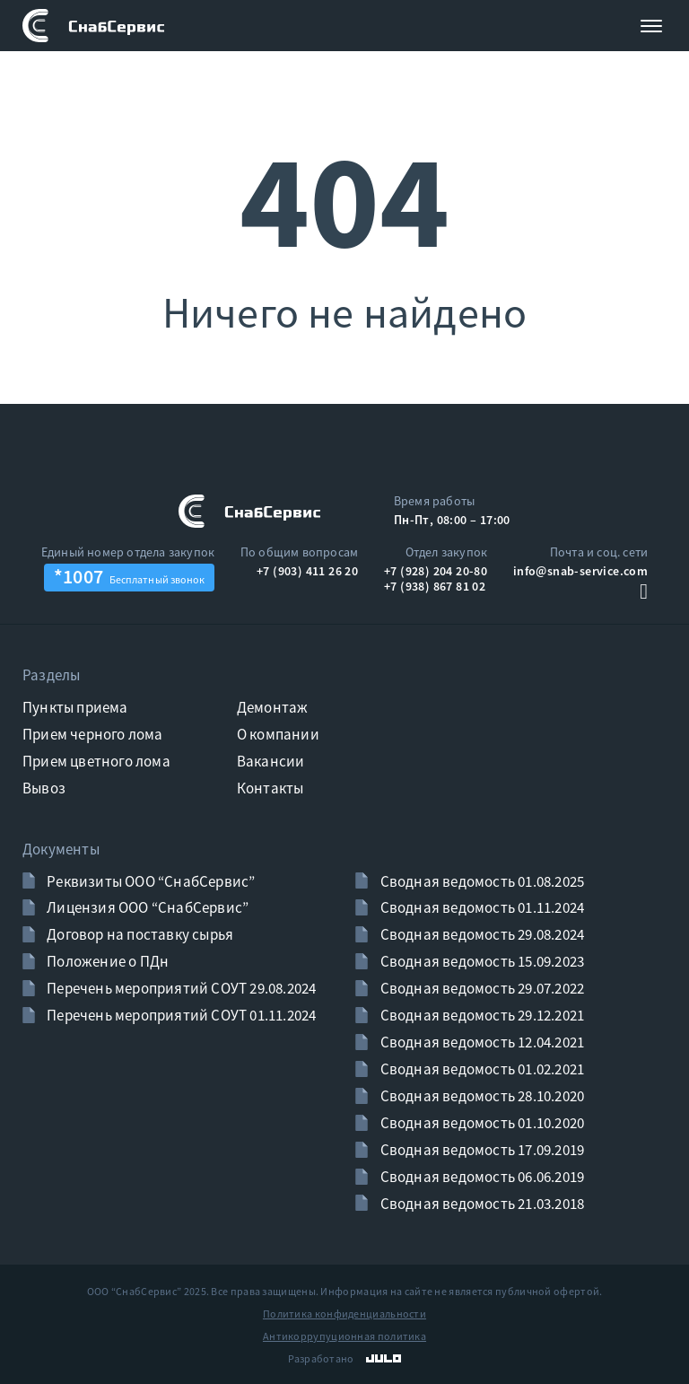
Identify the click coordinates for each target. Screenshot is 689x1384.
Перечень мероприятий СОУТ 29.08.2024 (180, 988)
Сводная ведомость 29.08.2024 (480, 934)
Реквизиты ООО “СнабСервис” (149, 881)
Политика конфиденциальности (344, 1313)
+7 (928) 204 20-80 (435, 571)
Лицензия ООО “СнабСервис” (146, 907)
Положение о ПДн (106, 961)
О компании (278, 734)
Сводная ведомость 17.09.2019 (480, 1150)
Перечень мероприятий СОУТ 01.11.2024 (180, 1015)
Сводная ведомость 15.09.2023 (480, 961)
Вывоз (43, 788)
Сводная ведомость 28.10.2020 (480, 1096)
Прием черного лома (92, 734)
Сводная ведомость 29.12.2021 (480, 1015)
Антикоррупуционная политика (344, 1336)
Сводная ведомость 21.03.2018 (480, 1203)
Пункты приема (75, 707)
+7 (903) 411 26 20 (307, 571)
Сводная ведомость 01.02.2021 (480, 1069)
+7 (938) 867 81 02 (434, 586)
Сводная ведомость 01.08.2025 (480, 881)
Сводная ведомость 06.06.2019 (480, 1177)
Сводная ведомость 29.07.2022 (480, 988)
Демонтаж (273, 707)
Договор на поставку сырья (138, 934)
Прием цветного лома (96, 761)
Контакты (270, 788)
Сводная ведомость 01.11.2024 (480, 907)
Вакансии (271, 761)
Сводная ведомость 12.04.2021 (480, 1042)
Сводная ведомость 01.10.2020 (480, 1123)
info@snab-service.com (580, 571)
